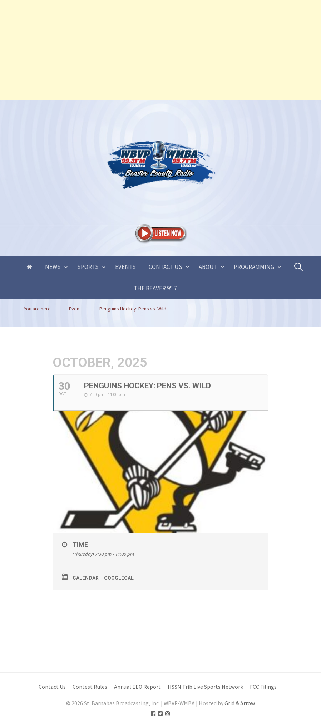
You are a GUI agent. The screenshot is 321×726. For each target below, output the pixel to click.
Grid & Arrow (239, 703)
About (208, 267)
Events (125, 267)
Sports (88, 267)
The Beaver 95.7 (155, 288)
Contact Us (165, 267)
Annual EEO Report (137, 686)
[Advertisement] (160, 50)
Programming (254, 267)
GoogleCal (119, 578)
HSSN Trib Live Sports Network (205, 686)
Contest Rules (90, 686)
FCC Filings (263, 686)
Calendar (86, 578)
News (53, 267)
